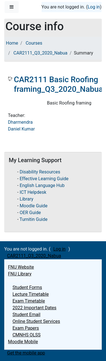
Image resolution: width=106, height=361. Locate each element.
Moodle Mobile (23, 341)
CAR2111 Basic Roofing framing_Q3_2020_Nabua (58, 84)
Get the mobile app (26, 353)
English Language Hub (42, 185)
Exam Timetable (28, 301)
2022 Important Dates (34, 307)
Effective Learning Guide (44, 178)
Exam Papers (25, 328)
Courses (34, 43)
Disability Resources (40, 172)
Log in (94, 7)
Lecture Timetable (30, 294)
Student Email (26, 314)
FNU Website (21, 267)
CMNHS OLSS (26, 335)
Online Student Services (36, 321)
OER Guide (30, 212)
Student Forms (27, 287)
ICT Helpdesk (33, 192)
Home (12, 43)
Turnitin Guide (33, 219)
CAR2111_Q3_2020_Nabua (41, 53)
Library (26, 199)
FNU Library (19, 274)
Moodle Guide (33, 205)
